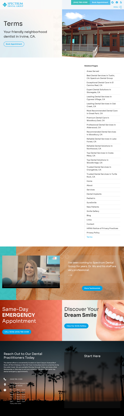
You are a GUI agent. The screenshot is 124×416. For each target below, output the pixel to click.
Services (91, 190)
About (89, 185)
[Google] (112, 2)
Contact (90, 224)
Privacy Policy (93, 233)
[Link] (14, 4)
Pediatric (91, 198)
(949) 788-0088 (16, 379)
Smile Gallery (93, 211)
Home (89, 181)
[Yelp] (121, 2)
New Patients (93, 207)
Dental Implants (94, 194)
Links (89, 220)
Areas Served (93, 71)
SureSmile (91, 203)
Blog (89, 215)
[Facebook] (117, 2)
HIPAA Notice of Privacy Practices (102, 228)
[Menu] (117, 7)
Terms (89, 237)
